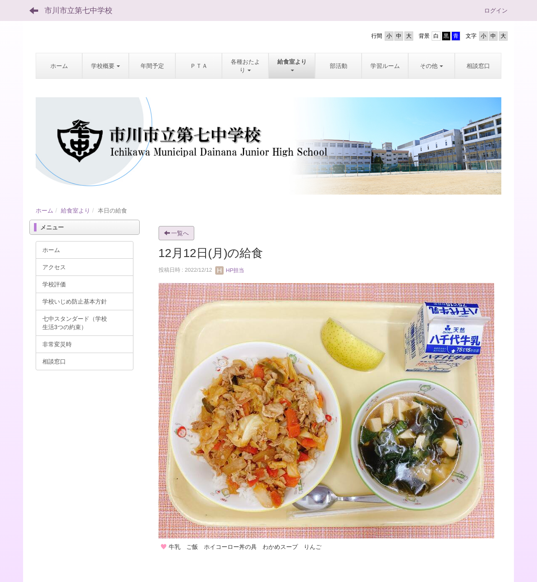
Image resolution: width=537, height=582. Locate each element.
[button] (105, 65)
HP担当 (230, 270)
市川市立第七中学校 (78, 10)
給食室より (75, 210)
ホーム (44, 210)
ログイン (496, 10)
